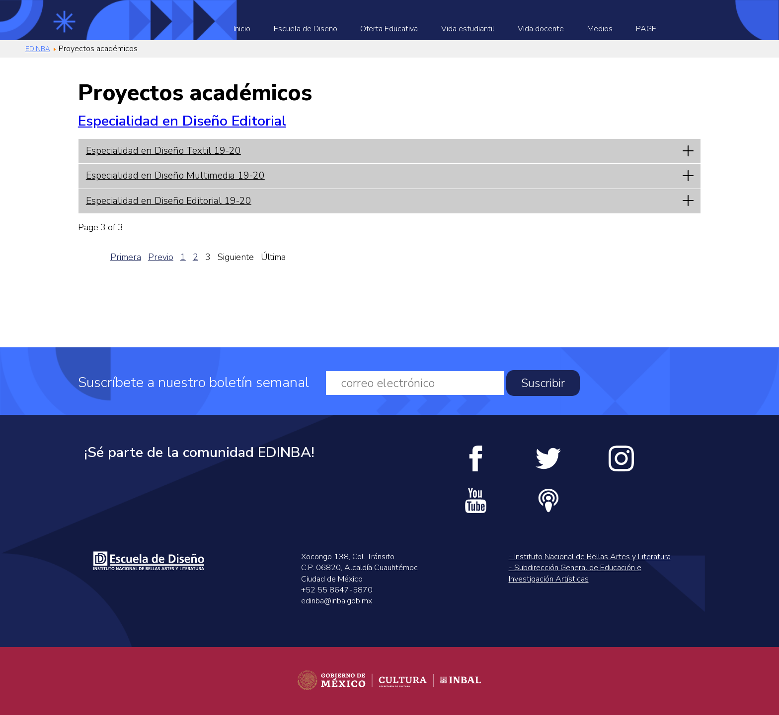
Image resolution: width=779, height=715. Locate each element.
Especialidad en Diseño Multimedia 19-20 (175, 175)
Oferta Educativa (389, 28)
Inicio (242, 28)
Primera (125, 257)
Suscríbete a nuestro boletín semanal (193, 383)
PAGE (646, 28)
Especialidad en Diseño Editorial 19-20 (168, 201)
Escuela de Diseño (305, 28)
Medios (600, 28)
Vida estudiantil (467, 28)
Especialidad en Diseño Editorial (182, 120)
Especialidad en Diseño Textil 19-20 (163, 150)
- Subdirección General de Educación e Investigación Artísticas (575, 573)
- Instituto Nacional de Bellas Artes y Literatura (590, 556)
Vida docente (541, 28)
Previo (160, 257)
